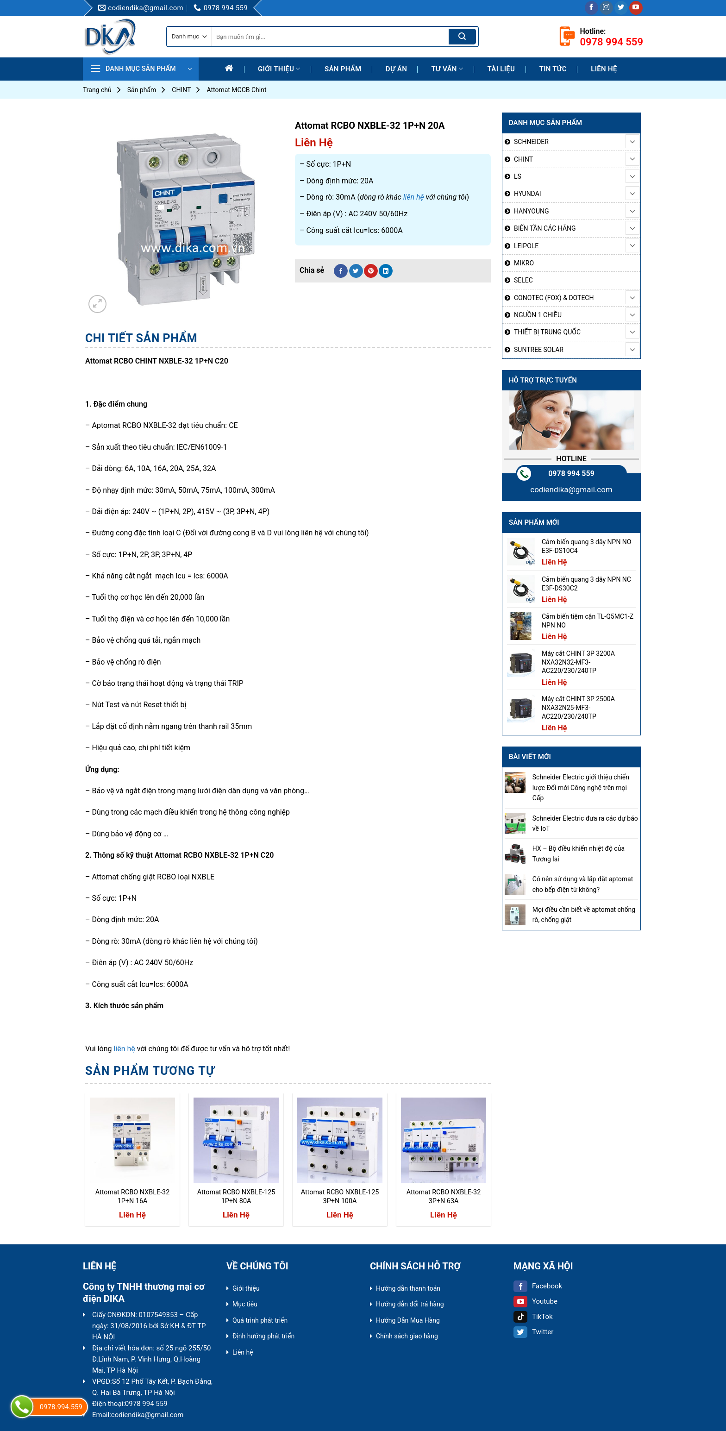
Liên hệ (604, 69)
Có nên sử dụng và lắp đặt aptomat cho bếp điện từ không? (582, 884)
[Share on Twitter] (356, 271)
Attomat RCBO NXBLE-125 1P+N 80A (236, 1196)
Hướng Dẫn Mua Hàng (408, 1320)
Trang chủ (97, 90)
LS (517, 176)
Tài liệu (501, 69)
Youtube (535, 1301)
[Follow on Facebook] (591, 8)
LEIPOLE (526, 246)
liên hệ (413, 197)
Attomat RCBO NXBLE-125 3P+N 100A (340, 1196)
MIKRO (524, 263)
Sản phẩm (343, 69)
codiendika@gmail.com (571, 489)
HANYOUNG (531, 211)
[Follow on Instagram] (606, 8)
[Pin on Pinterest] (371, 271)
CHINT (181, 90)
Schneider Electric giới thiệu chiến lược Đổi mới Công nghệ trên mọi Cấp (580, 787)
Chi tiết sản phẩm (141, 338)
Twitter (533, 1332)
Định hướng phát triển (263, 1336)
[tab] (141, 338)
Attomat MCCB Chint (236, 90)
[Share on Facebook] (341, 271)
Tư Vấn (447, 68)
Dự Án (396, 69)
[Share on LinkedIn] (386, 271)
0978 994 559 (571, 473)
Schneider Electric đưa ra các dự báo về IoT (585, 823)
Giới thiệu (279, 68)
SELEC (523, 280)
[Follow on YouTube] (636, 8)
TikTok (533, 1316)
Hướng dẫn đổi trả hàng (410, 1304)
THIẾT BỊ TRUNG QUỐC (547, 332)
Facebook (537, 1286)
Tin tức (553, 69)
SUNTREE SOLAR (538, 349)
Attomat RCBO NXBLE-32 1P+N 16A (132, 1196)
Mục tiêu (244, 1304)
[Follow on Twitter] (621, 8)
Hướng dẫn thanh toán (408, 1288)
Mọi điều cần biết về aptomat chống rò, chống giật (583, 914)
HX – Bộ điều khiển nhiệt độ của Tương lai (578, 853)
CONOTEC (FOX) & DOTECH (554, 297)
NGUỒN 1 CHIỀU (538, 315)
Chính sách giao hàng (407, 1336)
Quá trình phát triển (260, 1320)
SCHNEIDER (531, 141)
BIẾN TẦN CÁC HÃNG (545, 228)
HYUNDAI (527, 193)
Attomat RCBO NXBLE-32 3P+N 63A (444, 1196)
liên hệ (124, 1048)
